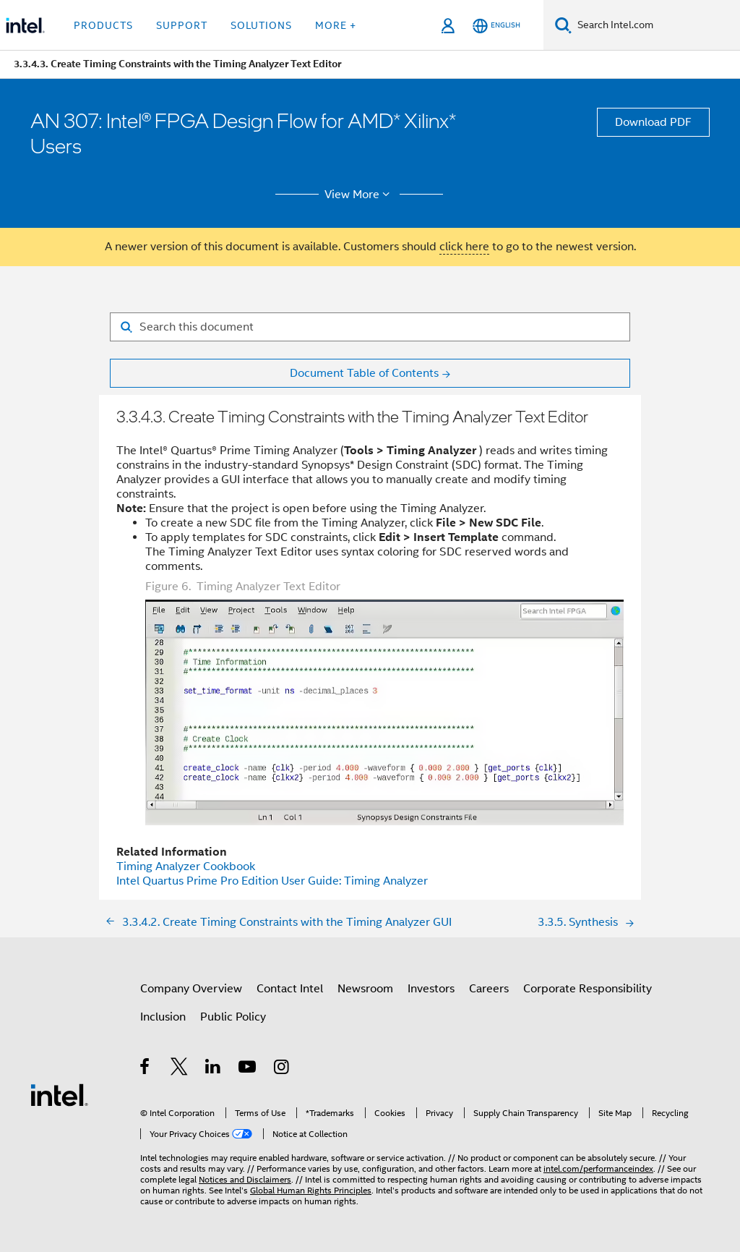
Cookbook (185, 866)
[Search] (563, 25)
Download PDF (653, 122)
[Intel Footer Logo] (59, 1094)
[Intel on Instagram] (282, 1069)
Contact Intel (290, 988)
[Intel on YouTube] (248, 1069)
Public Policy (233, 1017)
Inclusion (163, 1017)
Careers (489, 988)
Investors (431, 988)
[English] (496, 26)
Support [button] (181, 25)
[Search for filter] (370, 326)
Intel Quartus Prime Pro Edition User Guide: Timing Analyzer (272, 881)
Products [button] (103, 25)
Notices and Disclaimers (245, 1179)
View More (359, 194)
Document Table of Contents (364, 373)
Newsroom (365, 988)
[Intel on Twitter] (179, 1069)
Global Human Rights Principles (310, 1190)
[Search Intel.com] (656, 25)
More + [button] (335, 25)
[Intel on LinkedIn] (213, 1069)
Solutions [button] (261, 25)
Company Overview (191, 988)
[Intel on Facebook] (145, 1069)
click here (464, 246)
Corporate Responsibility (587, 988)
